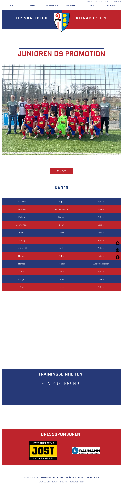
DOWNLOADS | (93, 477)
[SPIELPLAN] (61, 171)
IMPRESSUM (46, 477)
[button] (32, 6)
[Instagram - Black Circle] (117, 250)
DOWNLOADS (116, 2)
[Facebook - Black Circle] (117, 257)
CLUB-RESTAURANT (93, 2)
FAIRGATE (106, 2)
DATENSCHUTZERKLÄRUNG (63, 477)
